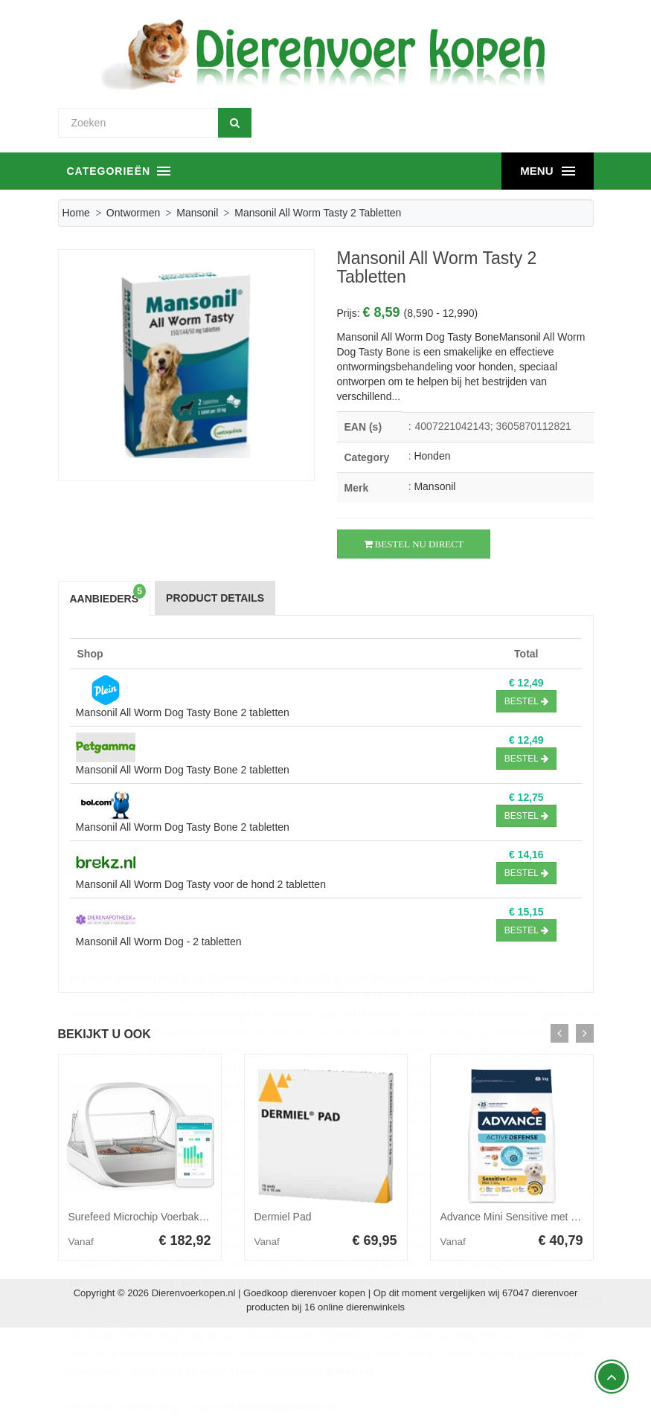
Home (76, 213)
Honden (432, 456)
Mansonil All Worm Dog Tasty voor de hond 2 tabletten (201, 884)
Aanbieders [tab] (108, 594)
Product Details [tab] (215, 598)
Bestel (526, 701)
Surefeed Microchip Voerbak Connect (154, 1217)
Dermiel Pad (283, 1217)
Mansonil (197, 213)
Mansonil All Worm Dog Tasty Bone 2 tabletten (182, 712)
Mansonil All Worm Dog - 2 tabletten (159, 941)
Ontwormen (133, 213)
